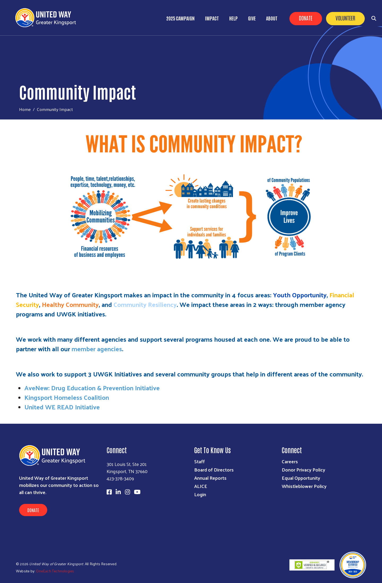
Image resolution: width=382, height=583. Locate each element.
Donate (305, 17)
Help (233, 18)
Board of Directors (214, 469)
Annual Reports (210, 478)
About (271, 18)
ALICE (200, 486)
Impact (212, 18)
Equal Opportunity (301, 478)
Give (252, 18)
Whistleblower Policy (304, 486)
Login (200, 494)
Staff (199, 461)
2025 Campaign (180, 18)
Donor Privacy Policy (303, 469)
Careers (290, 461)
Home (25, 109)
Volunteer (345, 17)
